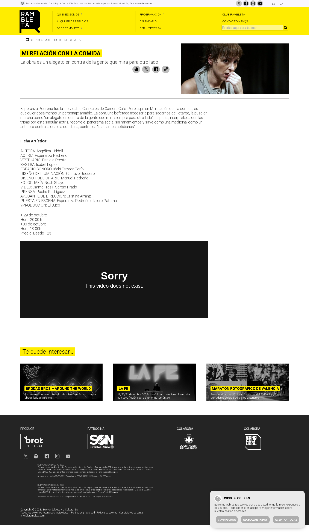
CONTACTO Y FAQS (235, 21)
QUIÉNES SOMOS (68, 14)
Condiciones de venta (131, 520)
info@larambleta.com (32, 523)
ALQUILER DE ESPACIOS (72, 21)
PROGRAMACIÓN (150, 14)
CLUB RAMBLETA (233, 14)
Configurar (227, 519)
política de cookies (235, 511)
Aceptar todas (286, 519)
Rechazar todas (255, 519)
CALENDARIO (148, 21)
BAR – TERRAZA (150, 28)
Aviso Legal (62, 520)
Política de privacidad (83, 520)
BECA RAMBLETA (68, 28)
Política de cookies (107, 520)
